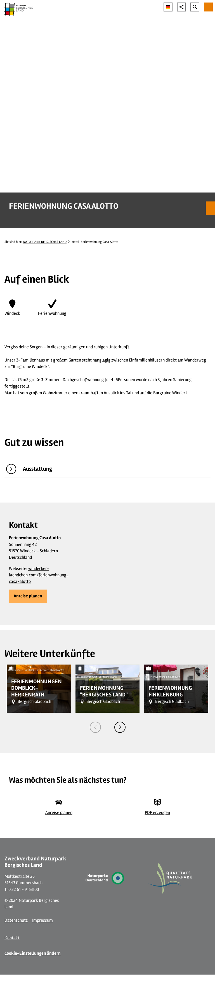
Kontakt (12, 938)
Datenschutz (16, 920)
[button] (28, 596)
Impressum (42, 920)
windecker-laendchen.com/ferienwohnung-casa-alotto (38, 575)
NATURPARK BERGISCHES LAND (45, 242)
